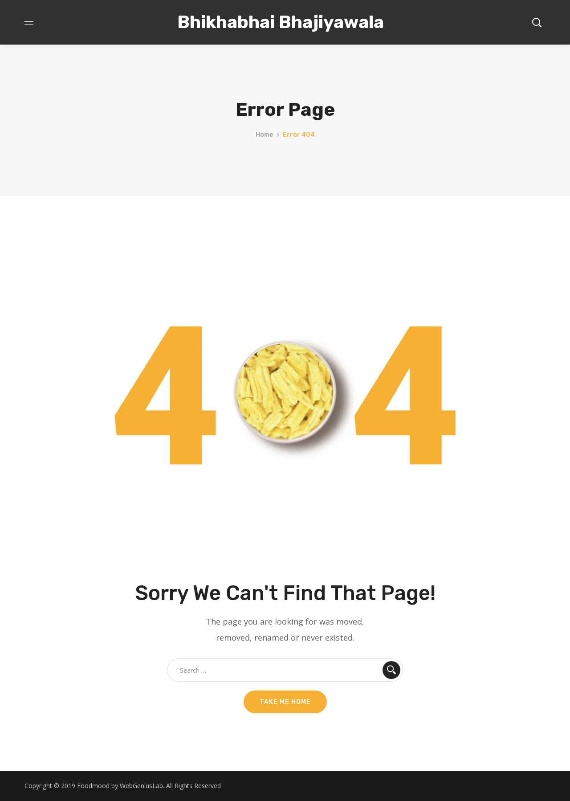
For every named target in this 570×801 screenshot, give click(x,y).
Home (264, 135)
